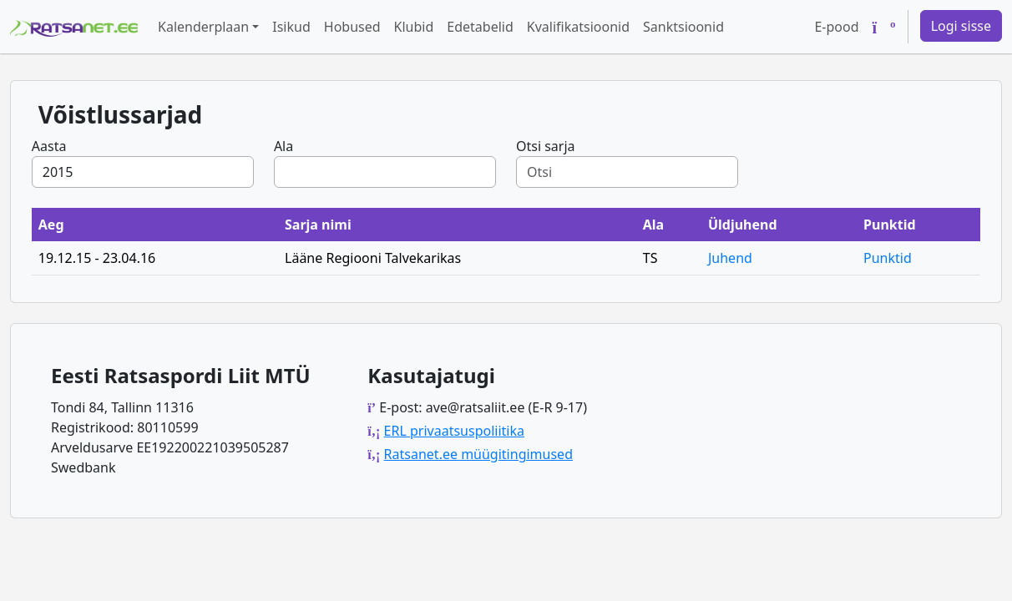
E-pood (836, 27)
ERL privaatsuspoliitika (454, 431)
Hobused (352, 27)
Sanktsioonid (683, 27)
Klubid (414, 27)
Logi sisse (961, 26)
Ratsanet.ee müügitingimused (478, 454)
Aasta (49, 146)
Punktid (887, 258)
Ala (283, 146)
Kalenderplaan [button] (203, 27)
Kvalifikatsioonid (578, 27)
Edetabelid (480, 27)
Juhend (730, 258)
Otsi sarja (545, 146)
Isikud (291, 27)
